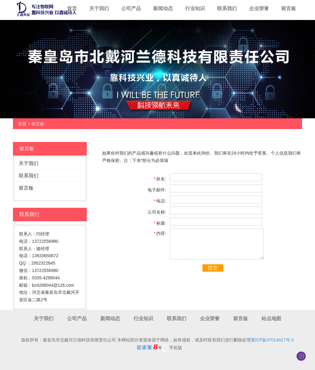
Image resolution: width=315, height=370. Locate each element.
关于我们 (99, 8)
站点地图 (271, 318)
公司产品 (131, 8)
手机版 (175, 347)
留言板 (288, 8)
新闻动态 (163, 8)
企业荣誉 (259, 8)
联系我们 (227, 8)
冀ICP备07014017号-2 (272, 339)
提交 (213, 267)
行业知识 (195, 8)
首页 (72, 8)
